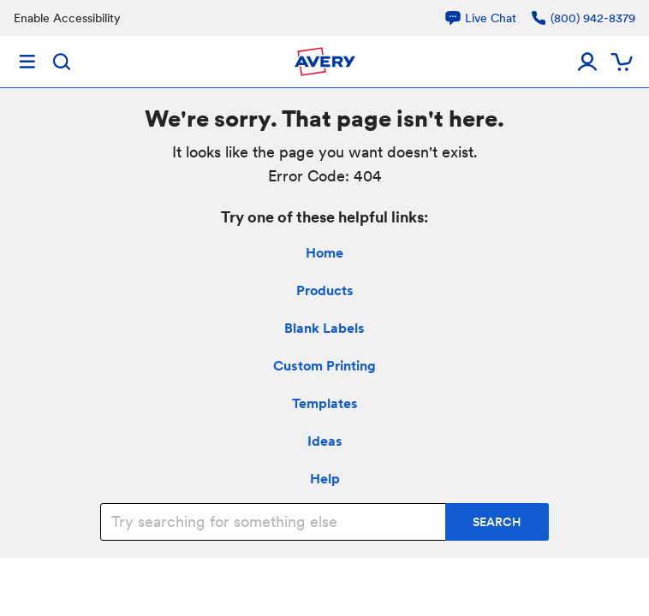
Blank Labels (324, 328)
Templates (325, 403)
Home (324, 253)
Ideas (324, 441)
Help (325, 479)
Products (325, 290)
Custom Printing (324, 366)
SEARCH (497, 522)
